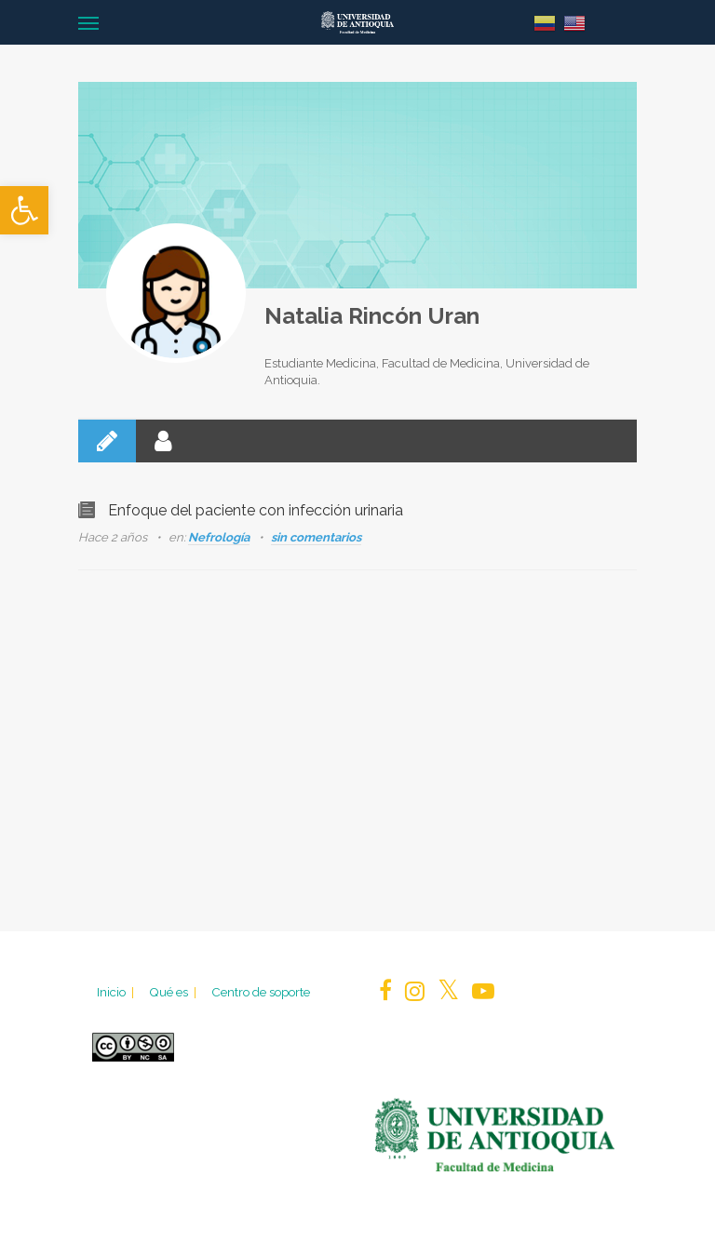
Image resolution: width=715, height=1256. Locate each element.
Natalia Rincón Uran (371, 315)
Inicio (117, 992)
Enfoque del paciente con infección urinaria (255, 510)
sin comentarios (316, 537)
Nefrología (219, 537)
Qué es (174, 992)
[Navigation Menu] (88, 22)
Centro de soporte (260, 991)
